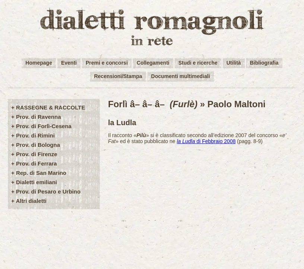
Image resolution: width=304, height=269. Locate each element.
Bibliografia (264, 63)
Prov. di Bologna (38, 145)
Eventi (69, 63)
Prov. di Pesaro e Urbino (48, 191)
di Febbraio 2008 (206, 141)
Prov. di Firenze (36, 154)
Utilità (234, 63)
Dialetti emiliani (36, 182)
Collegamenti (153, 63)
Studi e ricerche (198, 63)
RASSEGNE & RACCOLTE (50, 107)
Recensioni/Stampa (118, 76)
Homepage (38, 63)
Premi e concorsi (107, 63)
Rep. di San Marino (41, 173)
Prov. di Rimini (35, 135)
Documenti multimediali (180, 76)
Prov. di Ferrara (36, 163)
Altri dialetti (31, 201)
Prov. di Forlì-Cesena (44, 126)
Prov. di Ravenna (38, 117)
